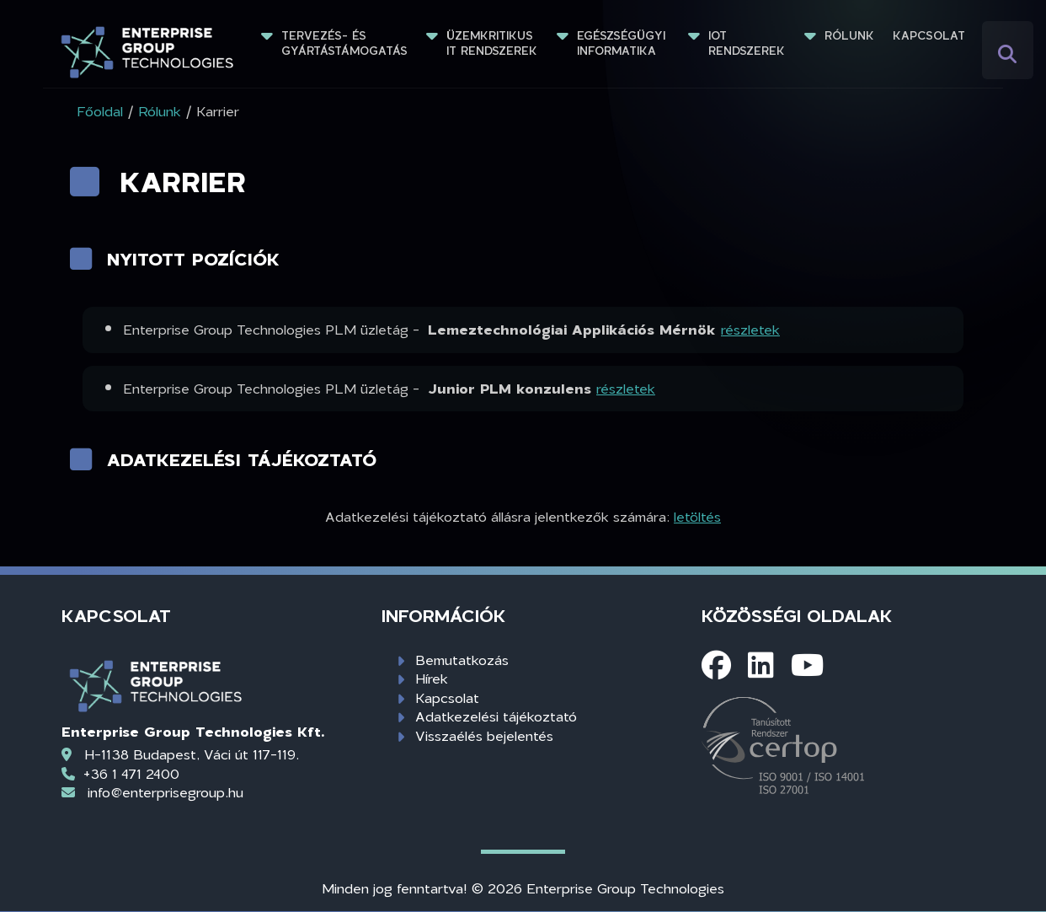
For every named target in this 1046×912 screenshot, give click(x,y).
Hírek (431, 678)
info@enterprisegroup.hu (165, 792)
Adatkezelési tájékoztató (496, 716)
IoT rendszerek (746, 43)
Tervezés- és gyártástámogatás (344, 43)
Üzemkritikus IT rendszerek (491, 43)
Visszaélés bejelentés (484, 735)
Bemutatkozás (462, 659)
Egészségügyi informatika (623, 43)
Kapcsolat (929, 35)
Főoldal (100, 111)
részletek (750, 329)
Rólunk (849, 35)
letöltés (697, 516)
